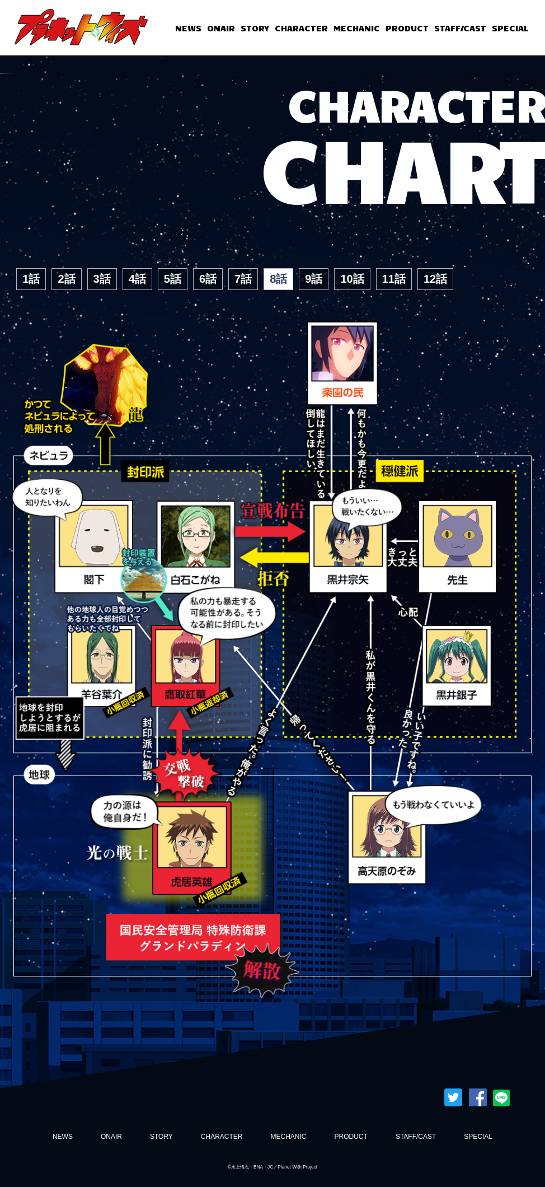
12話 (435, 279)
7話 (243, 279)
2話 (66, 279)
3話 (102, 279)
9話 (313, 279)
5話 (172, 279)
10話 (352, 279)
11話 (394, 279)
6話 (208, 279)
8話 (278, 279)
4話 (137, 279)
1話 (31, 279)
